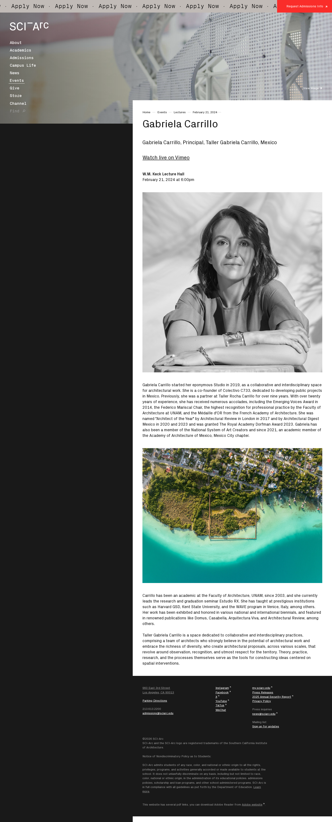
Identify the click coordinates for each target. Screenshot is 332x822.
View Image (311, 88)
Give (14, 88)
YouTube (221, 701)
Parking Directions (154, 700)
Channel (18, 103)
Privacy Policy (261, 701)
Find (14, 111)
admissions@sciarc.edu (157, 713)
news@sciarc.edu (263, 713)
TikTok (219, 705)
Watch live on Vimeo (166, 157)
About (16, 42)
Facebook (222, 692)
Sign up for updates (265, 726)
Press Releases (262, 692)
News (14, 73)
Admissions (22, 57)
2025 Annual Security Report (271, 696)
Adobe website (252, 804)
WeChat (220, 710)
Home (146, 112)
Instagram (222, 688)
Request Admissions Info (304, 6)
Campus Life (23, 65)
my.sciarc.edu (261, 688)
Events (17, 80)
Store (16, 95)
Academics (20, 50)
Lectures (180, 112)
